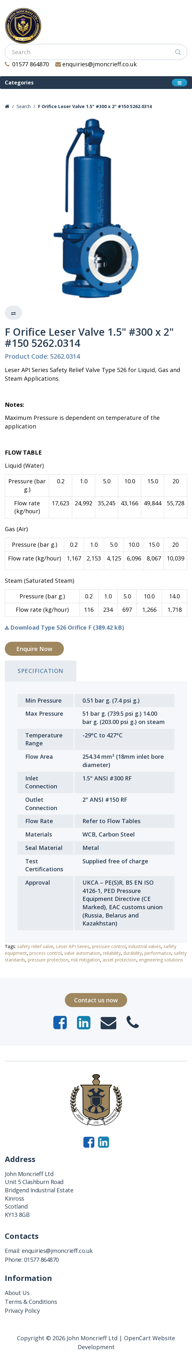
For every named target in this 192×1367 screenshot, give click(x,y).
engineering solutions (161, 960)
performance (157, 953)
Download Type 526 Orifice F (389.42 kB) (64, 627)
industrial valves (144, 946)
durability (132, 953)
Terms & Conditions (31, 1301)
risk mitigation (85, 960)
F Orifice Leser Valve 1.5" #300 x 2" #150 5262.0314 (95, 106)
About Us (17, 1293)
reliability (112, 953)
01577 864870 (27, 64)
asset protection (119, 960)
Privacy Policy (22, 1310)
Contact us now (96, 1000)
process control (45, 953)
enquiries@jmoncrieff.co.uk (96, 64)
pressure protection (48, 960)
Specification (41, 671)
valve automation (82, 953)
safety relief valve (35, 946)
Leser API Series (72, 946)
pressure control (109, 946)
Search (24, 106)
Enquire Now (34, 649)
